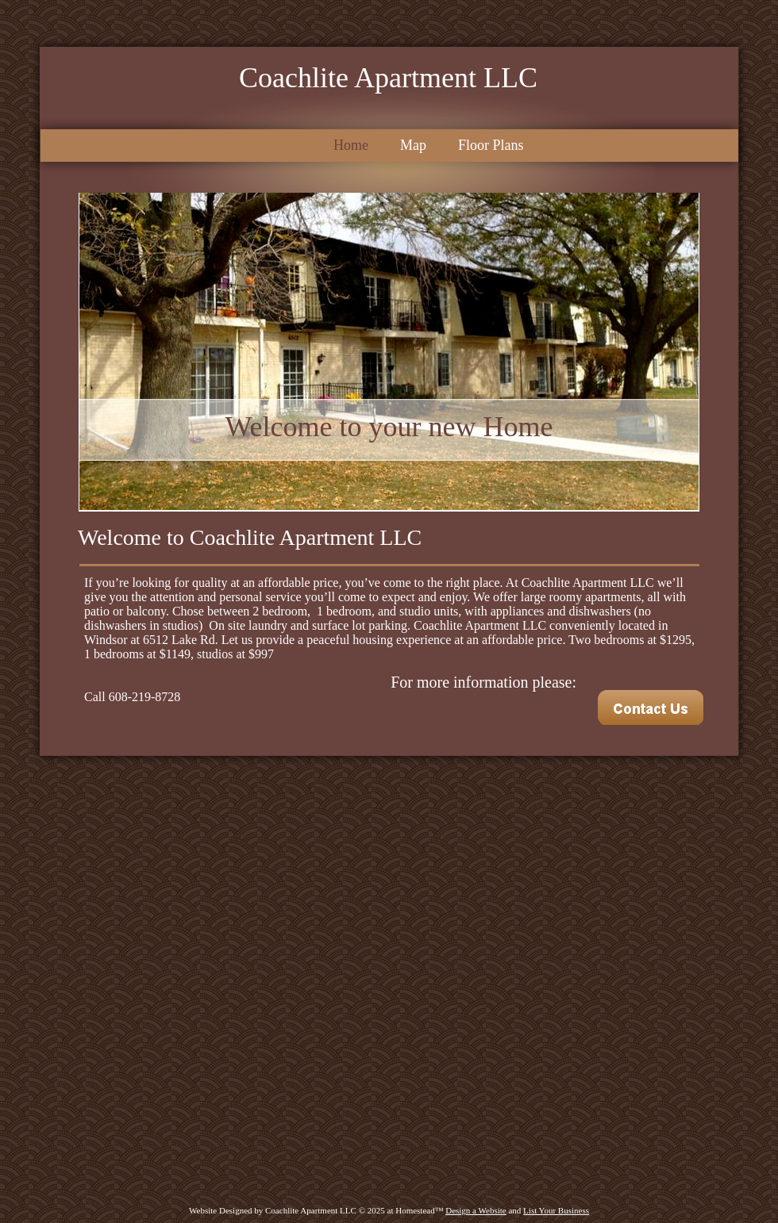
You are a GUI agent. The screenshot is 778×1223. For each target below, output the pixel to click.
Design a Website (475, 1210)
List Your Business (556, 1210)
